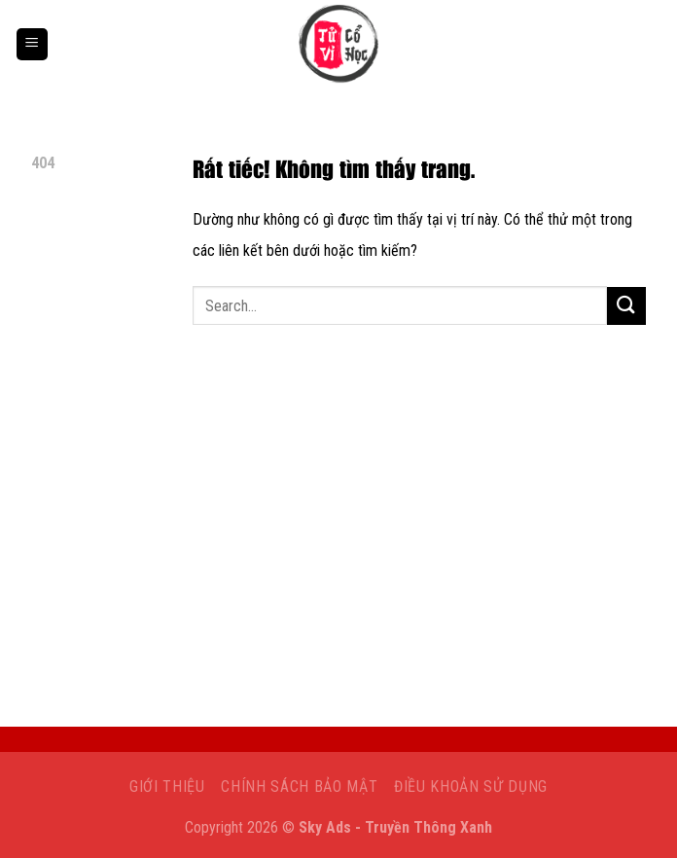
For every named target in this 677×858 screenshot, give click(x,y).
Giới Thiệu (167, 786)
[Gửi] (626, 306)
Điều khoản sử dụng (471, 786)
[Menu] (32, 44)
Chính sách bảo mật (299, 786)
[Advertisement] (338, 530)
